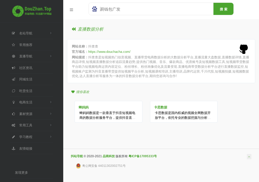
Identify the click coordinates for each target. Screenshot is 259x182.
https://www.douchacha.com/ (109, 52)
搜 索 (223, 9)
